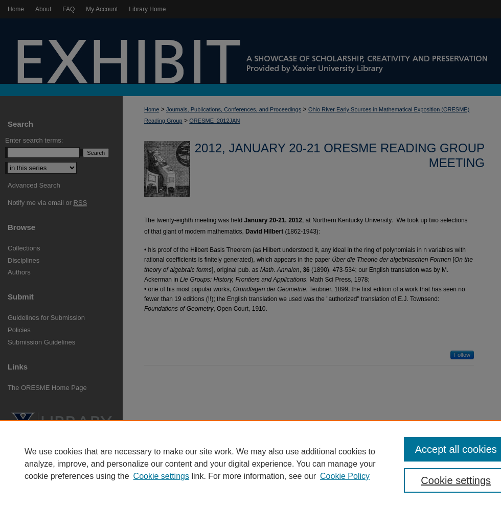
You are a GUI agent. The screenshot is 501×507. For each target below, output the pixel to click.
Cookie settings (161, 476)
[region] (250, 463)
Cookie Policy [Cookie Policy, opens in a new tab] (345, 476)
